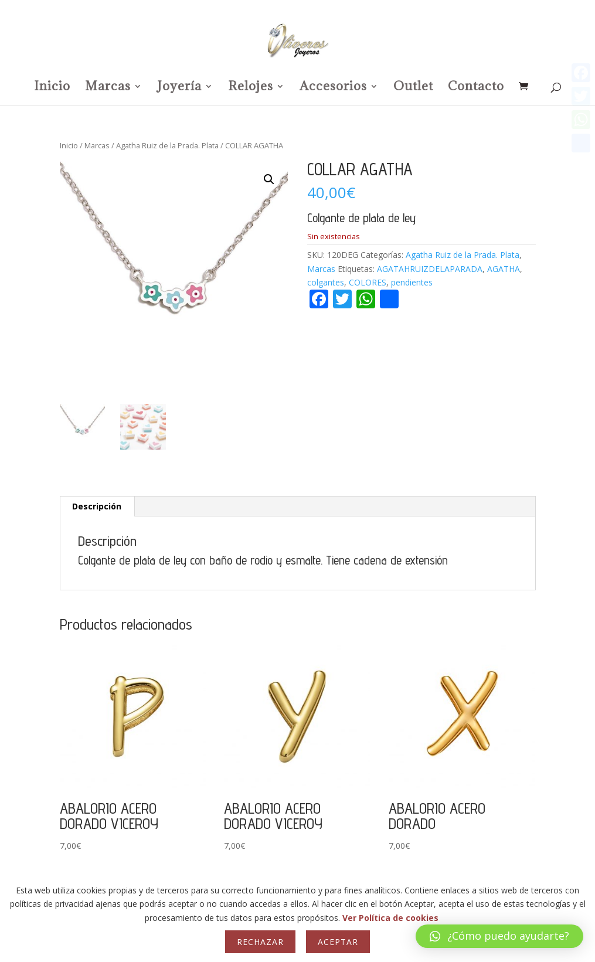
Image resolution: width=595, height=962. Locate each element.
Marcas (108, 88)
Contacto (476, 88)
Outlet (413, 88)
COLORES (367, 282)
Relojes (250, 88)
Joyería (179, 88)
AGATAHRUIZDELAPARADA (429, 268)
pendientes (412, 282)
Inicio (52, 88)
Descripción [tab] (96, 506)
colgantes (325, 282)
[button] (269, 179)
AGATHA (503, 268)
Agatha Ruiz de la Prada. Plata (167, 145)
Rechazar (260, 941)
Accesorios (333, 88)
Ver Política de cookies (390, 917)
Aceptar (338, 941)
